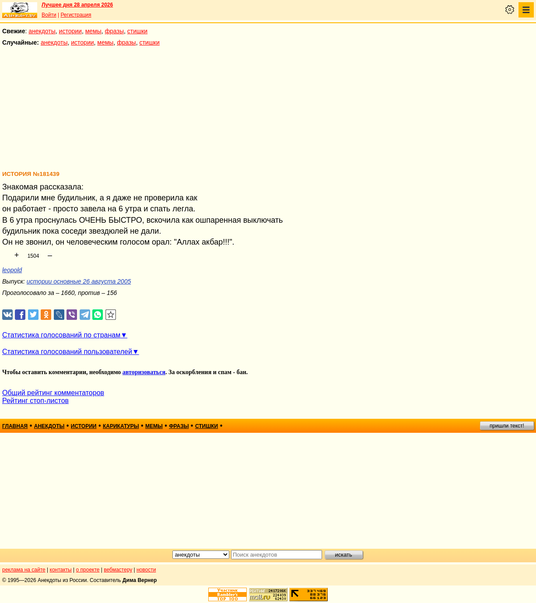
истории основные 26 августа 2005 (79, 281)
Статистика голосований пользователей (67, 351)
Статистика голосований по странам (61, 335)
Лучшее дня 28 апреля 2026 (77, 5)
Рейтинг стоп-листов (35, 400)
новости (146, 570)
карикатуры (121, 426)
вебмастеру (118, 570)
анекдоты (42, 31)
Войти (49, 15)
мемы (93, 31)
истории (70, 31)
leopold (12, 269)
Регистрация (75, 15)
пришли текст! (507, 426)
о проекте (88, 570)
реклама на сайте (24, 570)
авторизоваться (144, 372)
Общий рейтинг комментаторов (53, 392)
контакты (61, 570)
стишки (137, 31)
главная (15, 426)
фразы (114, 31)
